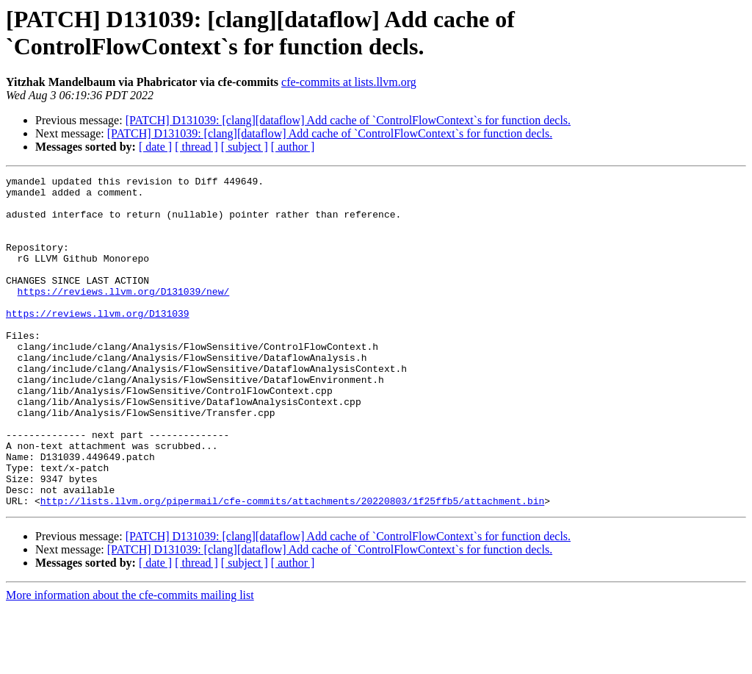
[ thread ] (196, 146)
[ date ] (155, 146)
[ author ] (293, 146)
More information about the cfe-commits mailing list (130, 661)
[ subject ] (244, 146)
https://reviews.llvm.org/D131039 (97, 341)
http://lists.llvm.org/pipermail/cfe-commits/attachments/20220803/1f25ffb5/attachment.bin (292, 566)
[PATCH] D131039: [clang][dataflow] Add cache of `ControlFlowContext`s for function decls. (348, 120)
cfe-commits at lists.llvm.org (348, 82)
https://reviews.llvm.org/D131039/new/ (124, 315)
